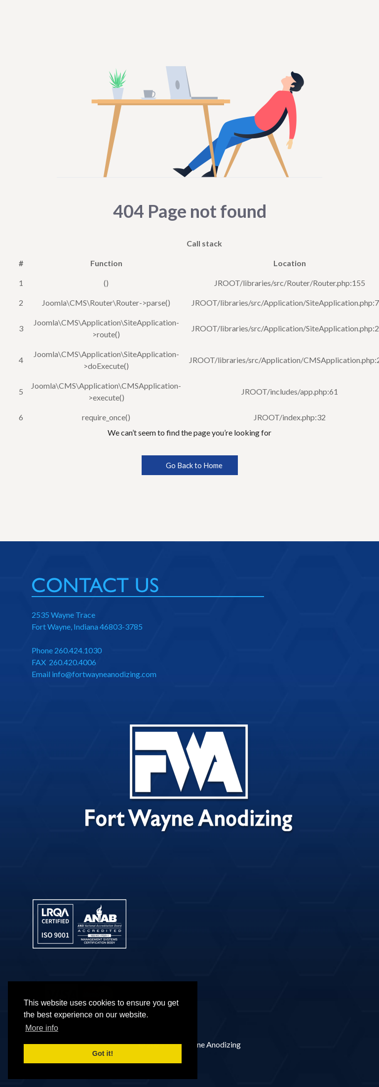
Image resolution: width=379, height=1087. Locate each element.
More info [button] (41, 1028)
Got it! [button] (102, 1053)
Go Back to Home (190, 465)
